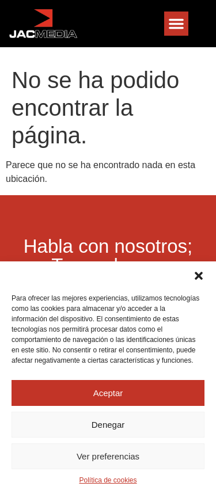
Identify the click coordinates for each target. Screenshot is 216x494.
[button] (198, 276)
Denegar (108, 425)
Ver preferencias (108, 456)
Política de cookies (108, 480)
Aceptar (108, 393)
